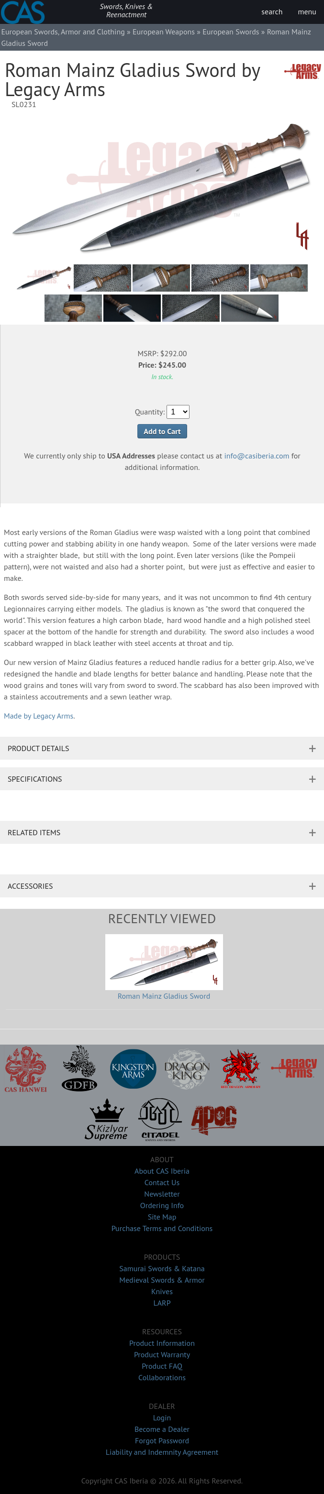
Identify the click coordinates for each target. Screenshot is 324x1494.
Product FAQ (162, 1366)
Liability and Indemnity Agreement (162, 1452)
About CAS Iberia (162, 1171)
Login (162, 1417)
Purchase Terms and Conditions (162, 1228)
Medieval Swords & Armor (161, 1280)
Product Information (162, 1343)
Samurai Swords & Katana (161, 1268)
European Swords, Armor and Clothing (62, 31)
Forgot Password (162, 1440)
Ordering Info (162, 1205)
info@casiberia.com (257, 455)
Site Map (162, 1216)
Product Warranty (162, 1354)
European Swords (230, 31)
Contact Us (162, 1182)
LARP (161, 1303)
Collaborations (162, 1377)
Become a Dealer (162, 1429)
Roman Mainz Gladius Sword (164, 996)
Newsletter (161, 1194)
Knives (162, 1291)
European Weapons (164, 31)
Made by (38, 715)
